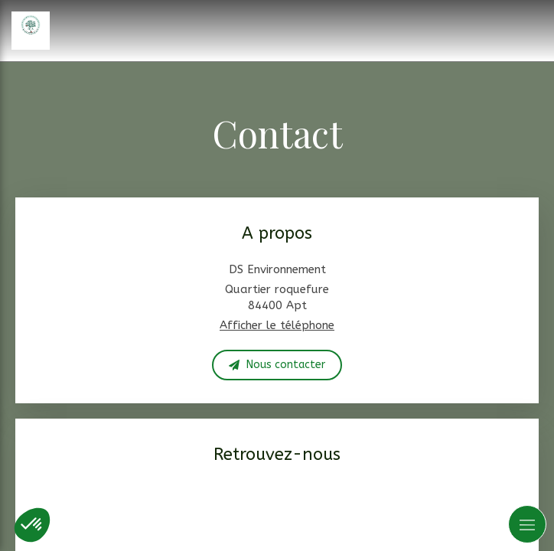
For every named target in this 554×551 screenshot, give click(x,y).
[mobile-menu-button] (527, 524)
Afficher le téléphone (277, 325)
